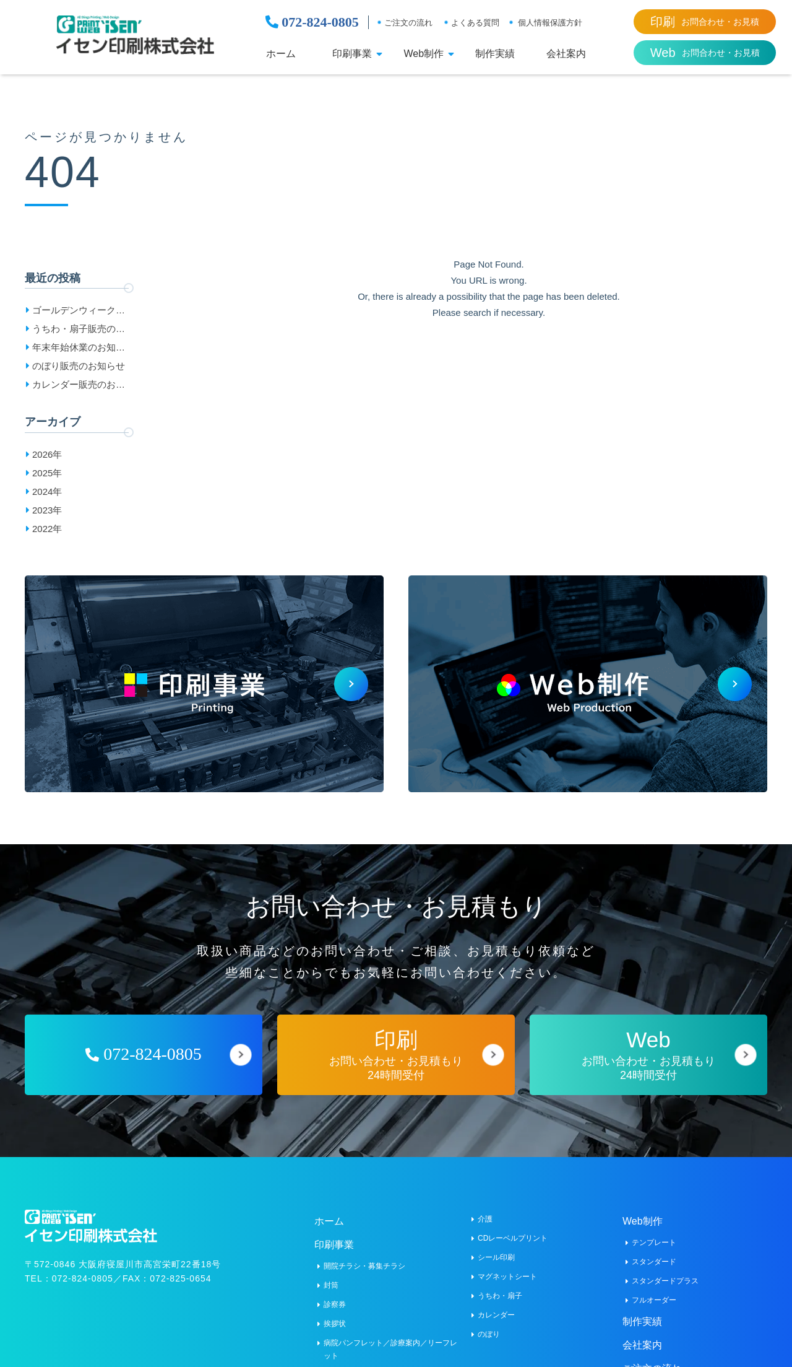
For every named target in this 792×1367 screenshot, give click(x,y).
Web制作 (423, 54)
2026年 (47, 454)
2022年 (47, 528)
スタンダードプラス (665, 1272)
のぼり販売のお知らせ (78, 365)
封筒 (331, 1276)
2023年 (47, 510)
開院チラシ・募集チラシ (364, 1257)
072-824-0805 (312, 22)
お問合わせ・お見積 (704, 21)
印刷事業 (352, 54)
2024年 (47, 491)
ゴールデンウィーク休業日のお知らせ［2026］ (78, 312)
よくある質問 (475, 23)
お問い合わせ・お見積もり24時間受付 (396, 1046)
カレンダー (496, 1306)
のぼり (489, 1325)
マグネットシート (507, 1268)
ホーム (281, 54)
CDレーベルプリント (513, 1229)
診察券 (335, 1295)
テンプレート (654, 1233)
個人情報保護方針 (550, 23)
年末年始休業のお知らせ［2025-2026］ (78, 349)
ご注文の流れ (408, 23)
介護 (485, 1210)
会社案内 (566, 54)
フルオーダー (654, 1291)
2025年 (47, 473)
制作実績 (495, 54)
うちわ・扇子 (500, 1287)
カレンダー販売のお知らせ (78, 386)
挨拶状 (335, 1315)
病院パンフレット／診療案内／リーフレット (390, 1341)
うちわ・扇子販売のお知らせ (78, 330)
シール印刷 (496, 1248)
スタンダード (654, 1253)
